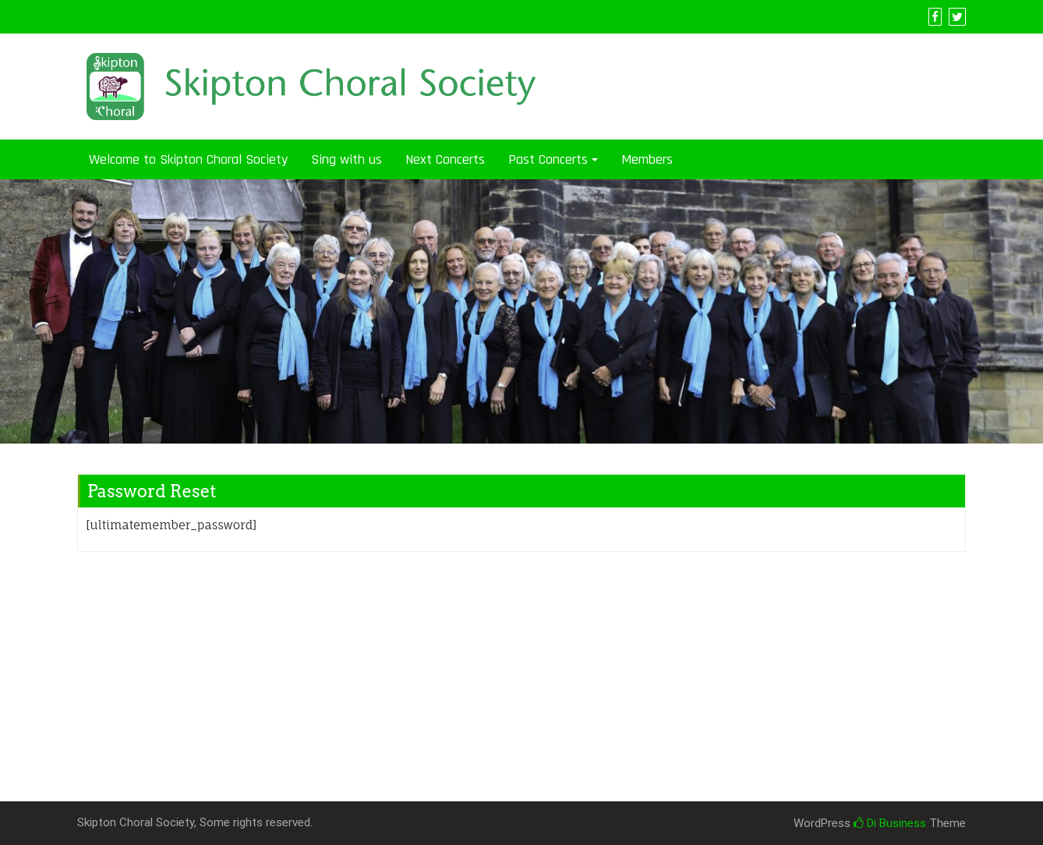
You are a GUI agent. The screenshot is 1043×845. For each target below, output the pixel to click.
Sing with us (346, 159)
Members (647, 159)
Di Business (890, 823)
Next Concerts (445, 159)
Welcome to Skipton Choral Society (188, 159)
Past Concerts (548, 159)
